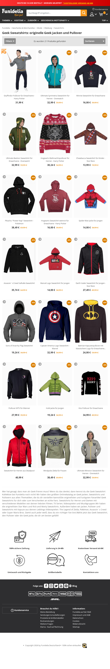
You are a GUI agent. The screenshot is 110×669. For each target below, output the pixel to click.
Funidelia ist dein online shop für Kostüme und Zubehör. (12, 12)
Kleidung (48, 28)
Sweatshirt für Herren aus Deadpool (19, 470)
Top (104, 20)
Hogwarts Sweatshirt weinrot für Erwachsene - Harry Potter (55, 222)
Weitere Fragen (46, 624)
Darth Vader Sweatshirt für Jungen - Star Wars (91, 284)
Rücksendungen (47, 621)
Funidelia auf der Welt (82, 612)
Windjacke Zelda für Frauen (54, 470)
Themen (6, 20)
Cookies (76, 621)
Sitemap (76, 627)
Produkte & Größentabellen (52, 618)
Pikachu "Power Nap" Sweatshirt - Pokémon (19, 222)
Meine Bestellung (47, 612)
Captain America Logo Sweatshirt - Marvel (54, 347)
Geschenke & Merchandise (23, 28)
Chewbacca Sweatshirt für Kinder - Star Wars (90, 159)
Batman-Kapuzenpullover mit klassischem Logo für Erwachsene (91, 347)
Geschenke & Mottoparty (54, 20)
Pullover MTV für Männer (19, 408)
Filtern (9, 41)
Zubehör (32, 20)
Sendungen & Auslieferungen (52, 615)
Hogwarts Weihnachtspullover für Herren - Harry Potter (55, 159)
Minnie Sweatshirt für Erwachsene (90, 95)
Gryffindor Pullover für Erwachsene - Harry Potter (19, 97)
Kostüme (18, 20)
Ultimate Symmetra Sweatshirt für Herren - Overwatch (55, 97)
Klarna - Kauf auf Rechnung (51, 627)
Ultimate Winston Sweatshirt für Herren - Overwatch (90, 472)
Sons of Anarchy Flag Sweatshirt (19, 345)
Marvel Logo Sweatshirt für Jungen (55, 283)
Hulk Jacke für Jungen (55, 408)
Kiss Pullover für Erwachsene (91, 408)
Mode (39, 28)
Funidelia (6, 28)
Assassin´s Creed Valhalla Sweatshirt (19, 283)
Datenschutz (78, 618)
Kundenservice (20, 610)
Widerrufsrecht (79, 624)
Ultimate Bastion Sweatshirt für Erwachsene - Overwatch (19, 159)
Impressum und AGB (81, 615)
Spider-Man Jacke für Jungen (91, 220)
